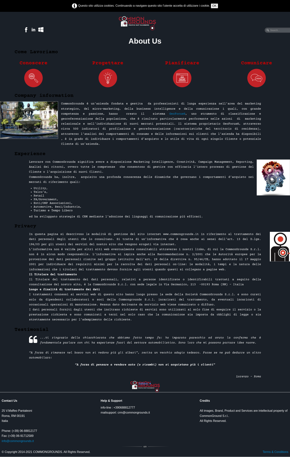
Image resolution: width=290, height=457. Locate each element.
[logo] (140, 23)
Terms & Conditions (275, 451)
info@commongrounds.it (18, 441)
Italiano (145, 383)
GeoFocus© (177, 114)
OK (214, 5)
